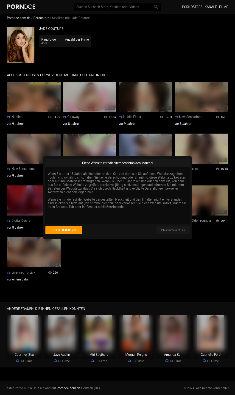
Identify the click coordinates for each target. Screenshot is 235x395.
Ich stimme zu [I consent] (63, 230)
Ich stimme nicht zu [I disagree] (173, 230)
